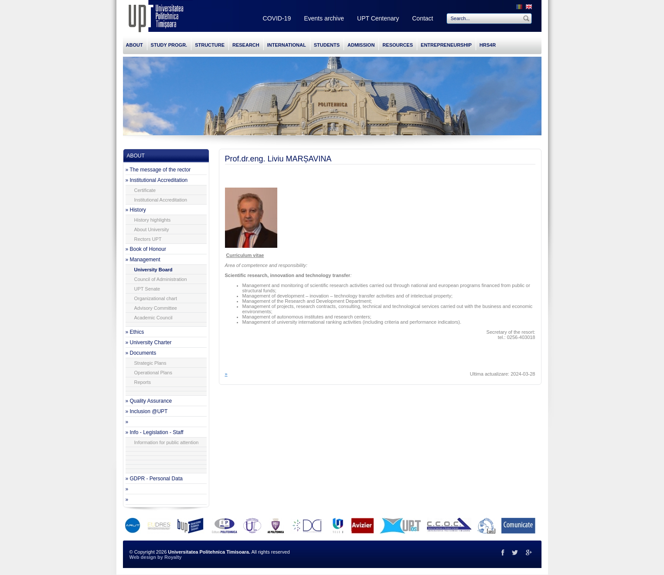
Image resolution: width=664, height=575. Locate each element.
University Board (153, 269)
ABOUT (134, 45)
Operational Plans (153, 372)
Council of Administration (160, 279)
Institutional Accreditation (160, 199)
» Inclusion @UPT (147, 411)
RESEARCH (245, 45)
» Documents (141, 353)
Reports (142, 382)
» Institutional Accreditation (157, 180)
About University (151, 229)
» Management (143, 260)
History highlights (152, 219)
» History (136, 210)
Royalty (173, 557)
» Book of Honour (146, 249)
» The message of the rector (158, 170)
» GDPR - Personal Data (154, 479)
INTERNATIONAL (286, 45)
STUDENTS (327, 45)
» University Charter (149, 342)
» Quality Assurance (149, 401)
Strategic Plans (150, 363)
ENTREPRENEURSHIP (446, 45)
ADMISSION (361, 45)
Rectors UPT (148, 239)
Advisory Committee (155, 308)
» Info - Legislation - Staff (155, 432)
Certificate (145, 190)
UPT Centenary (378, 18)
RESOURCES (397, 45)
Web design (143, 557)
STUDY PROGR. (169, 45)
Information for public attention (166, 442)
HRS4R (488, 45)
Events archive (324, 18)
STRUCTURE (210, 45)
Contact (422, 18)
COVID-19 (277, 18)
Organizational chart (155, 298)
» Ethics (135, 332)
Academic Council (153, 317)
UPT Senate (147, 288)
